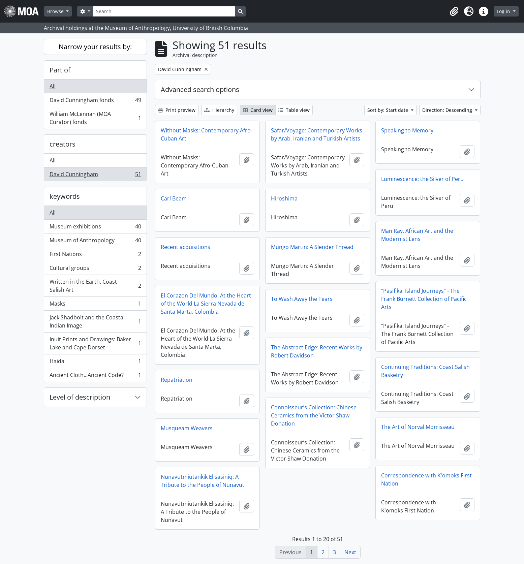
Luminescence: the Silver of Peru (422, 179)
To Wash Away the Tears (302, 299)
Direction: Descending (447, 110)
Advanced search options (200, 89)
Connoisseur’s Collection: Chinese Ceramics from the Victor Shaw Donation (314, 415)
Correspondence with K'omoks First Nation (426, 479)
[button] (453, 11)
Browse (56, 11)
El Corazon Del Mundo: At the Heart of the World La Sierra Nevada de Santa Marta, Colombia (206, 303)
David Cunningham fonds (95, 101)
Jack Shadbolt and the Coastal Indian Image (95, 321)
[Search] (164, 11)
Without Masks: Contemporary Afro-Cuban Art (206, 134)
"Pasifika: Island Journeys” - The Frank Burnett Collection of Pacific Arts (424, 299)
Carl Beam (174, 198)
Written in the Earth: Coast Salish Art (95, 285)
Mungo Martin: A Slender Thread (312, 247)
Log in (504, 11)
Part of (60, 69)
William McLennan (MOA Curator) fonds (95, 118)
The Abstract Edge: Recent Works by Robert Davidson (316, 351)
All (53, 86)
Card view (258, 110)
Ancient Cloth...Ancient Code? (95, 376)
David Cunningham (95, 175)
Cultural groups (95, 269)
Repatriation (176, 379)
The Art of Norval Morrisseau (418, 427)
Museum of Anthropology (95, 241)
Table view (294, 110)
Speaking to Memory (407, 130)
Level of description (80, 397)
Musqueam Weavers (187, 428)
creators (62, 144)
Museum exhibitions (95, 227)
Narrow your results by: (95, 46)
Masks (95, 305)
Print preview (176, 110)
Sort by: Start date (388, 110)
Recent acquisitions (185, 247)
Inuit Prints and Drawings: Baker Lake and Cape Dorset (95, 343)
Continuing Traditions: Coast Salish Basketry (425, 371)
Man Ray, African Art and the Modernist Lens (417, 235)
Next (350, 552)
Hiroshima (284, 198)
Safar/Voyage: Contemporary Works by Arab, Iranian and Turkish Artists (316, 134)
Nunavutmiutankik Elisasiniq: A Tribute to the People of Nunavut (202, 481)
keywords (65, 196)
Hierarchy (219, 110)
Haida (95, 362)
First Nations (95, 255)
